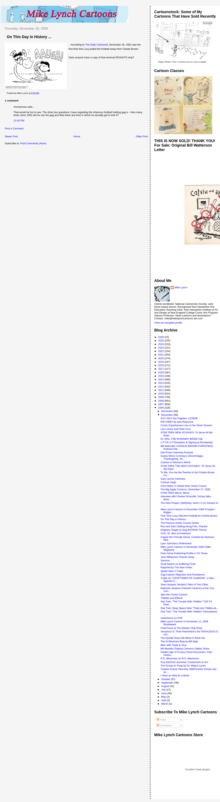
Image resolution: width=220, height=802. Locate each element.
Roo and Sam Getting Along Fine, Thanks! (184, 526)
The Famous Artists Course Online (180, 522)
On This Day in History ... (29, 37)
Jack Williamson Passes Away (177, 557)
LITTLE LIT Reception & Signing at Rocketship (187, 442)
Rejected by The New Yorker (177, 567)
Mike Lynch (181, 287)
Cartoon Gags (168, 482)
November (167, 414)
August (165, 686)
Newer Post (11, 136)
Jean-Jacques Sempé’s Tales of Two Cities (184, 584)
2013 (161, 382)
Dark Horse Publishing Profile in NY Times (184, 553)
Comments (164, 725)
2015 (161, 375)
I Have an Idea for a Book (175, 675)
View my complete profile (168, 322)
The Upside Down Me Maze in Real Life (183, 637)
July (163, 689)
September (167, 682)
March (165, 703)
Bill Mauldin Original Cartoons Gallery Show (185, 648)
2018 (161, 365)
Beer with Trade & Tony (174, 645)
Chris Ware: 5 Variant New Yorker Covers (184, 485)
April (164, 700)
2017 (161, 368)
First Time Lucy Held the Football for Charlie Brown (189, 515)
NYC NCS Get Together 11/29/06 (179, 418)
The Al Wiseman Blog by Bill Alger (180, 641)
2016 (161, 372)
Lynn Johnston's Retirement (176, 543)
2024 (161, 344)
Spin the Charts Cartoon (174, 594)
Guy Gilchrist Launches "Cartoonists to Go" (185, 662)
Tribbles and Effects (172, 598)
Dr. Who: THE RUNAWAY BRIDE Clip (182, 438)
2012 (161, 386)
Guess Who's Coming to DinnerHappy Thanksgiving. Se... (182, 457)
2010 (161, 393)
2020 (161, 358)
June (164, 693)
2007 (161, 404)
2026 (161, 337)
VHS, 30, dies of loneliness (176, 533)
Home (76, 136)
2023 (161, 347)
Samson (165, 560)
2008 (161, 400)
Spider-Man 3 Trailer (172, 571)
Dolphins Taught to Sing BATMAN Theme (184, 529)
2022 (161, 351)
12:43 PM (19, 120)
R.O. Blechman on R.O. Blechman (180, 658)
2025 (161, 340)
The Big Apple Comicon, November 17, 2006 (185, 489)
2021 (161, 354)
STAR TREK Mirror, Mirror (175, 492)
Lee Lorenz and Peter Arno (176, 429)
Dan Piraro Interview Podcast (177, 452)
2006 (161, 407)
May (164, 696)
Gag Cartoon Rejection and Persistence (183, 574)
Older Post (142, 136)
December (167, 411)
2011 (161, 390)
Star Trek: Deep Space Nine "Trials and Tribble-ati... (189, 608)
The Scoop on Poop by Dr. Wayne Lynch (183, 665)
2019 (161, 361)
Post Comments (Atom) (33, 143)
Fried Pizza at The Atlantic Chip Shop (181, 628)
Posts (161, 719)
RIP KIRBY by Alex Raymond (177, 421)
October (166, 679)
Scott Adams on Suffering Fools (178, 563)
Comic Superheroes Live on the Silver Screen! (186, 425)
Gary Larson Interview (173, 478)
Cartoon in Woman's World (175, 462)
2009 (161, 397)
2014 (161, 379)
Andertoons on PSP (172, 618)
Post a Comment (14, 128)
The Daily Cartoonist (96, 44)
